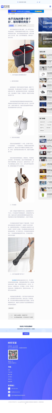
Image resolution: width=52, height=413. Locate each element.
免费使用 (26, 333)
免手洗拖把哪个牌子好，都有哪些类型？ (24, 13)
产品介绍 (10, 372)
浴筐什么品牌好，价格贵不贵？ (21, 315)
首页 (9, 13)
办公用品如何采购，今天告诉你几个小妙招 (23, 317)
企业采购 (13, 13)
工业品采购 (48, 124)
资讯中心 (10, 379)
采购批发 (42, 130)
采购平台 (42, 127)
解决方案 (10, 374)
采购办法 (42, 124)
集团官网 (10, 381)
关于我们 (10, 376)
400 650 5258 (14, 388)
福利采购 (48, 127)
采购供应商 (11, 308)
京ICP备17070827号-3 (12, 402)
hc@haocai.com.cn (15, 392)
